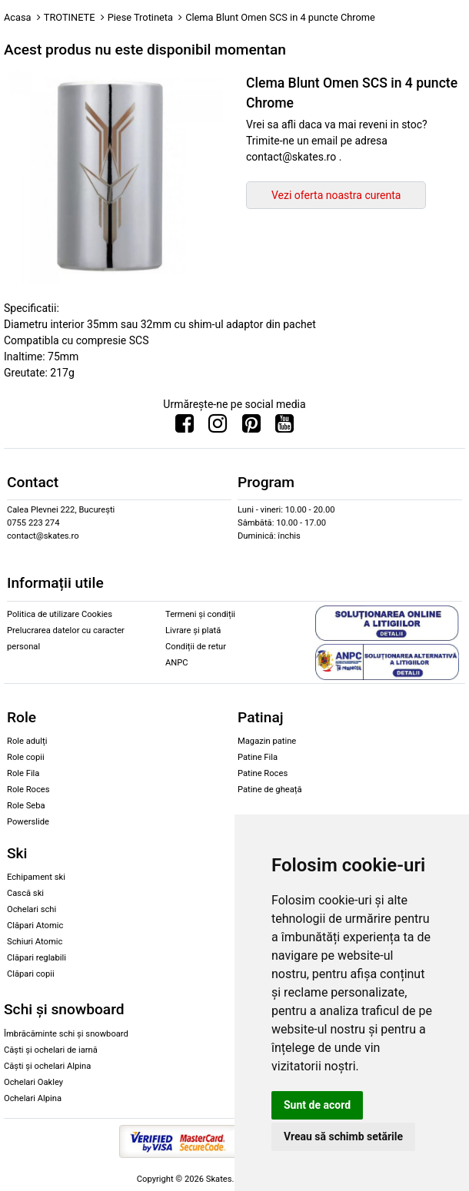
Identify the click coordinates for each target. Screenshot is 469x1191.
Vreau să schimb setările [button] (343, 1136)
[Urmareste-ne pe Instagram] (217, 427)
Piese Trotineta (140, 17)
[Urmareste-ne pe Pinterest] (251, 427)
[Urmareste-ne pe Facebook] (184, 427)
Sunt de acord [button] (317, 1105)
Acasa (18, 17)
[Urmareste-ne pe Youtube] (284, 427)
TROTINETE (69, 17)
